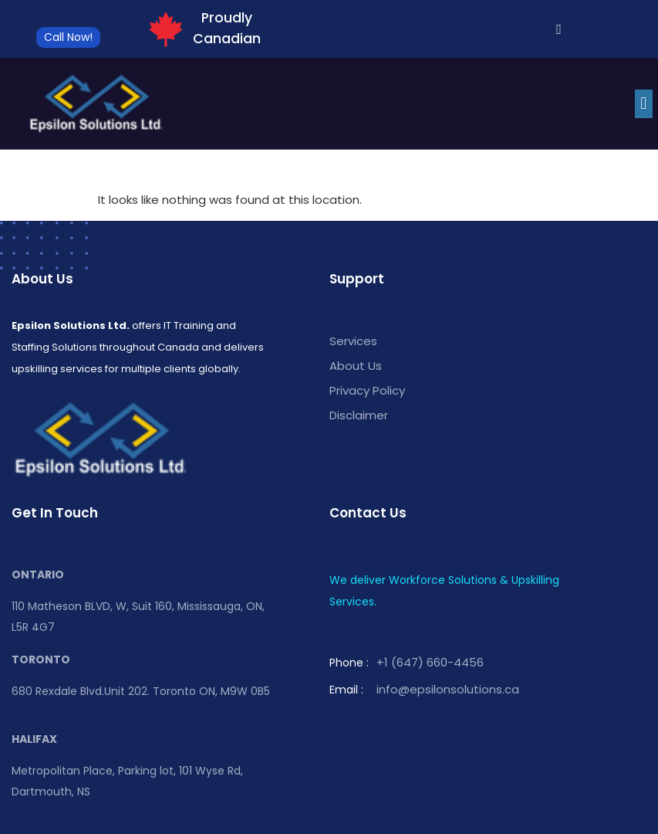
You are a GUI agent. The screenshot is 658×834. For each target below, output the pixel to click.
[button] (644, 104)
